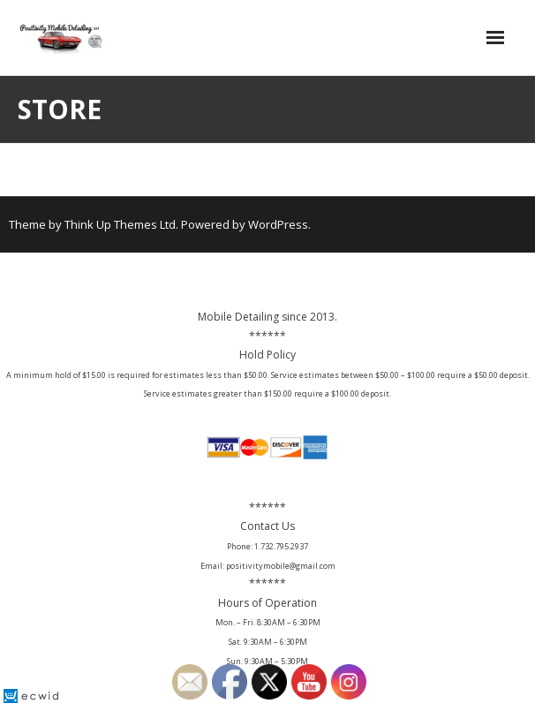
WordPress (278, 224)
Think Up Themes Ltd (120, 224)
